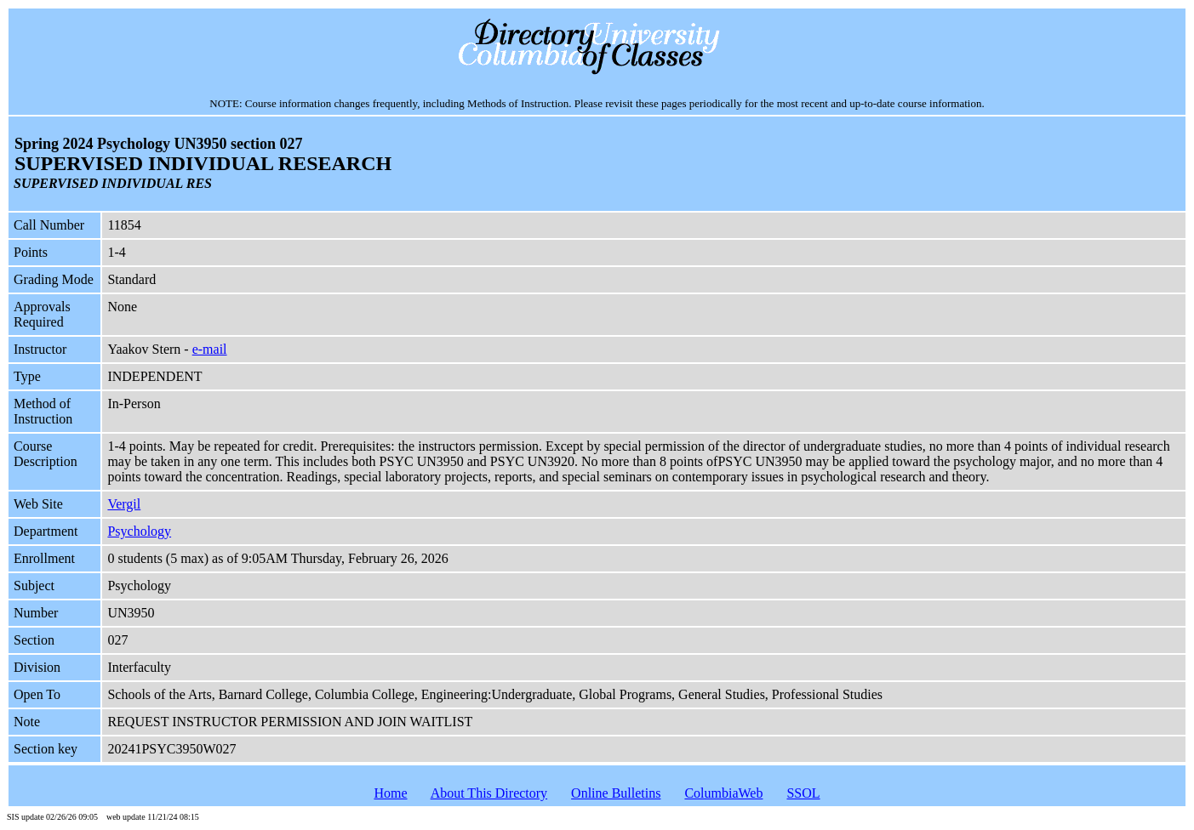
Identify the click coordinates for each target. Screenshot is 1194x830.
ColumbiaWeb (723, 793)
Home (390, 793)
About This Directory (489, 793)
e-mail (209, 349)
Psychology (139, 531)
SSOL (803, 793)
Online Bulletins (615, 793)
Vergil (123, 504)
